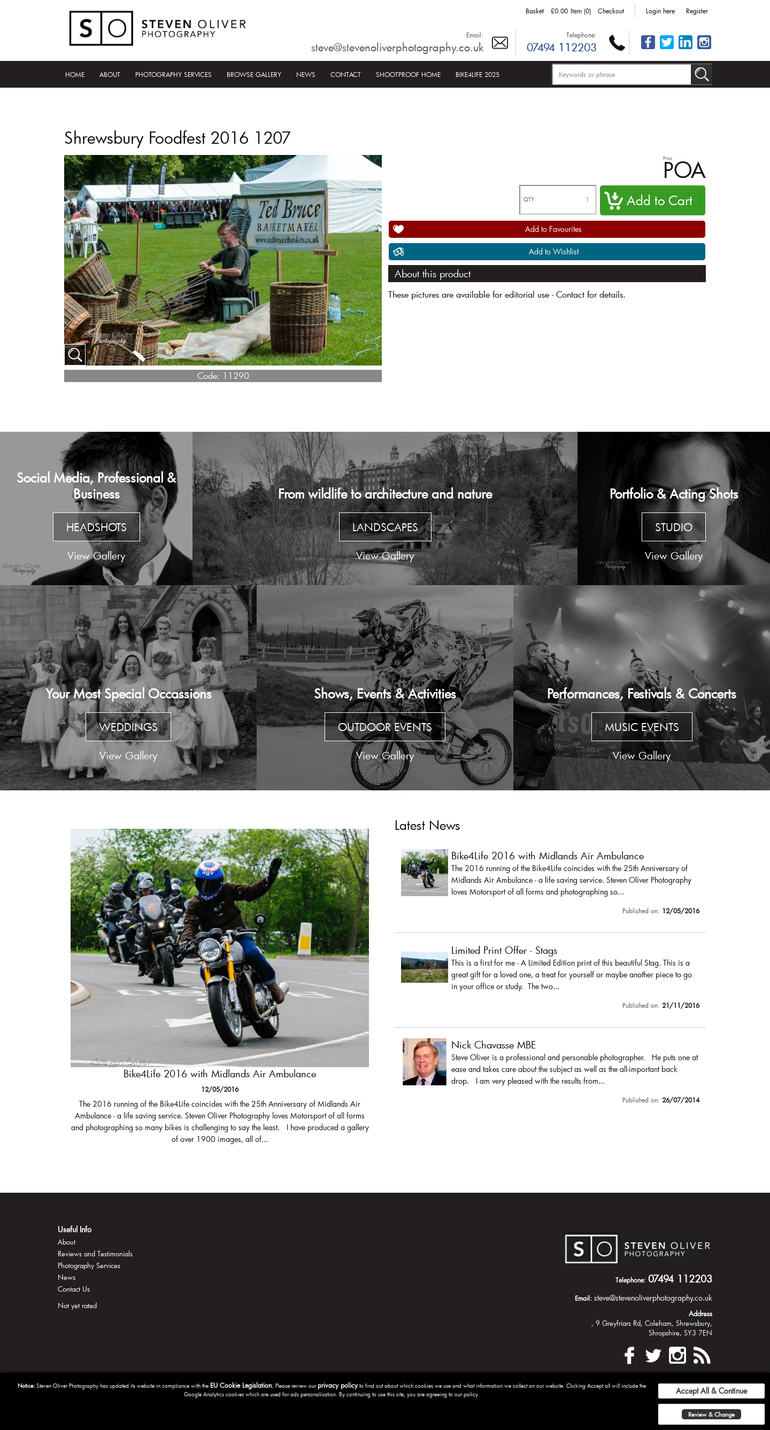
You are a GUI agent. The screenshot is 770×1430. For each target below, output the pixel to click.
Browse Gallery (254, 74)
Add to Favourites (553, 229)
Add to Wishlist (554, 251)
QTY (528, 199)
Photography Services (173, 74)
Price (667, 158)
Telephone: (581, 34)
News (305, 74)
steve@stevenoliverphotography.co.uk (397, 47)
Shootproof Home (408, 74)
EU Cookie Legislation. (242, 1385)
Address (700, 1313)
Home (74, 74)
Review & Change (711, 1414)
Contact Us (74, 1289)
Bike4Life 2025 (477, 74)
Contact (345, 74)
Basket (535, 10)
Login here (660, 10)
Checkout (611, 10)
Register (697, 10)
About (109, 74)
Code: (208, 375)
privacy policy (338, 1385)
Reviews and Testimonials (95, 1253)
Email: (474, 34)
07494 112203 (562, 47)
